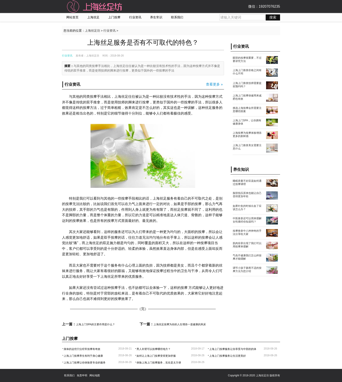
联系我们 (177, 17)
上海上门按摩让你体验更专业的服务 (85, 362)
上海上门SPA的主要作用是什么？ (95, 324)
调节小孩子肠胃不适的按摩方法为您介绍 (247, 269)
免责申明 (82, 375)
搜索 (272, 17)
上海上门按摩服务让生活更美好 (227, 355)
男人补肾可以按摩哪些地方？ (154, 349)
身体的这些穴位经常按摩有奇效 (82, 349)
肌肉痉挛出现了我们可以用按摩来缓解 (247, 245)
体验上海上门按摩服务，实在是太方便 (159, 362)
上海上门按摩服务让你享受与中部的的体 (232, 349)
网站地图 (94, 375)
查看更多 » (214, 84)
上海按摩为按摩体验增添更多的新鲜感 (247, 134)
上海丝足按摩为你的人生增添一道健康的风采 (180, 324)
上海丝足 (93, 17)
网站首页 (72, 17)
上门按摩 (114, 17)
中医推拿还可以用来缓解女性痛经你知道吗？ (247, 220)
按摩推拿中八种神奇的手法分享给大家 (247, 232)
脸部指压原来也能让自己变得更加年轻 (247, 195)
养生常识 (156, 17)
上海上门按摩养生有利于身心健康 (83, 355)
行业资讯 (135, 17)
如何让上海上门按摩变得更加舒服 (156, 355)
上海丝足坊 (92, 30)
